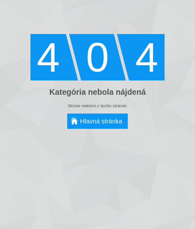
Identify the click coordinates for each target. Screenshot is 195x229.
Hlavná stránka (101, 121)
